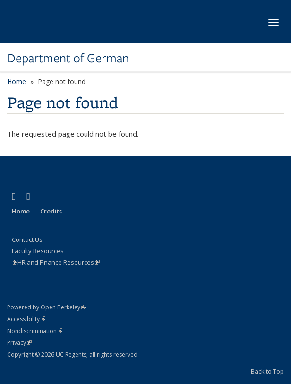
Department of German (68, 58)
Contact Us (27, 239)
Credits (51, 211)
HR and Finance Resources (58, 262)
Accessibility (26, 319)
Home (16, 81)
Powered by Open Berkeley (46, 307)
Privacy (19, 343)
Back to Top (267, 371)
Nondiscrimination (34, 331)
